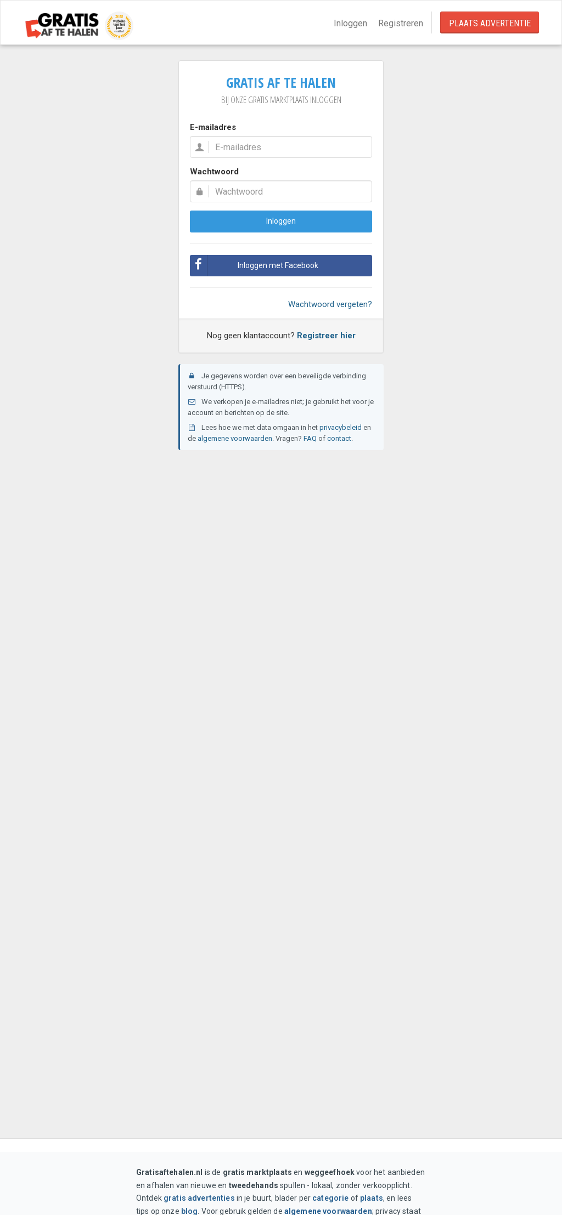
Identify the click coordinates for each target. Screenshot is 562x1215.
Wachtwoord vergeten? (330, 304)
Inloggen (350, 23)
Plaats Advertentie (490, 23)
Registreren (400, 23)
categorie (330, 1198)
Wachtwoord (214, 172)
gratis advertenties (199, 1198)
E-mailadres (213, 127)
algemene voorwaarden (235, 438)
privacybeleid (340, 427)
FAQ (310, 438)
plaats (371, 1198)
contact (339, 438)
